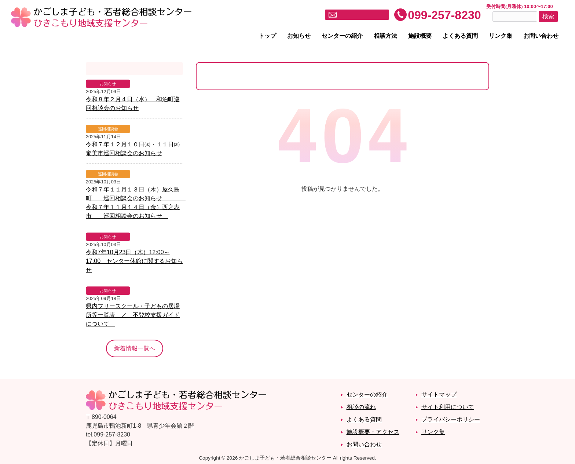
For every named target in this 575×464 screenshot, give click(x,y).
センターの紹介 (342, 36)
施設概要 (420, 36)
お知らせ (299, 36)
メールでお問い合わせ (361, 15)
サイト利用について (447, 407)
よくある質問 (460, 36)
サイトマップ (439, 394)
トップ (267, 36)
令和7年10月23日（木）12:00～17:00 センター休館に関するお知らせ (134, 261)
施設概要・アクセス (373, 432)
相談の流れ (361, 407)
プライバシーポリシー (450, 419)
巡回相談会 (108, 129)
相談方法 (385, 36)
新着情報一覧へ (134, 348)
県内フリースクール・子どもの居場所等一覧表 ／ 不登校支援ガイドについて (133, 315)
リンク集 (500, 36)
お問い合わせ (540, 36)
